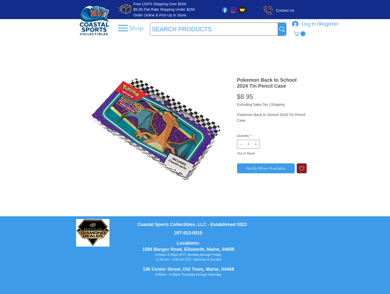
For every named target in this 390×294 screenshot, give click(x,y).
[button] (299, 33)
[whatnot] (242, 10)
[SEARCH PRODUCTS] (209, 29)
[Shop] (130, 28)
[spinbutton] (248, 144)
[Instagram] (233, 10)
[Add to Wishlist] (302, 168)
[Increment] (256, 144)
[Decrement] (241, 144)
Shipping (278, 105)
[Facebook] (225, 10)
